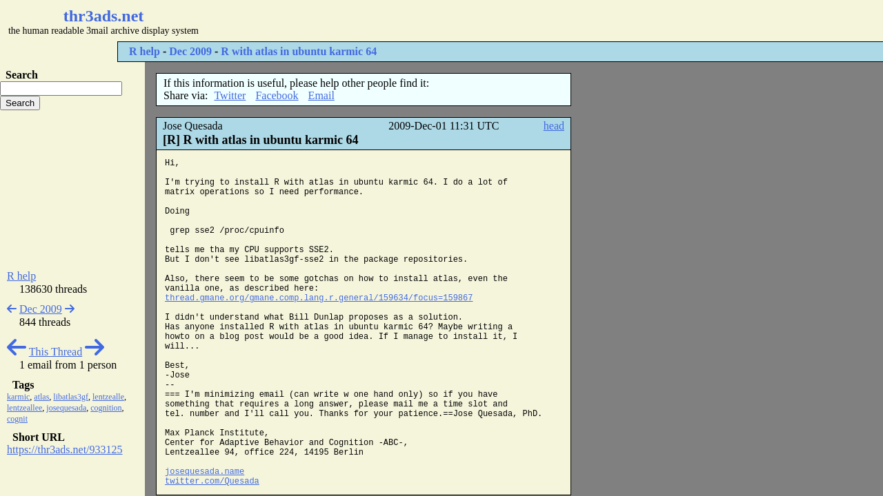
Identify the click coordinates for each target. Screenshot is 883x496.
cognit (17, 419)
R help (144, 51)
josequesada (66, 408)
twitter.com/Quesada (212, 481)
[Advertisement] (411, 20)
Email (321, 95)
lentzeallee (24, 408)
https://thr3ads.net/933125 (65, 449)
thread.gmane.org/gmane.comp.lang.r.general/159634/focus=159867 (319, 298)
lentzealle (108, 397)
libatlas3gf (70, 397)
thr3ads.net (103, 16)
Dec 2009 (190, 51)
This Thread (55, 352)
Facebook (276, 95)
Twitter (230, 95)
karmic (18, 397)
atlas (41, 397)
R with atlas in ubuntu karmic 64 (299, 51)
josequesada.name (204, 472)
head (554, 126)
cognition (105, 408)
